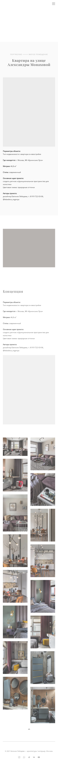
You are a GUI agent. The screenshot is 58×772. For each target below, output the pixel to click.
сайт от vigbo (29, 765)
